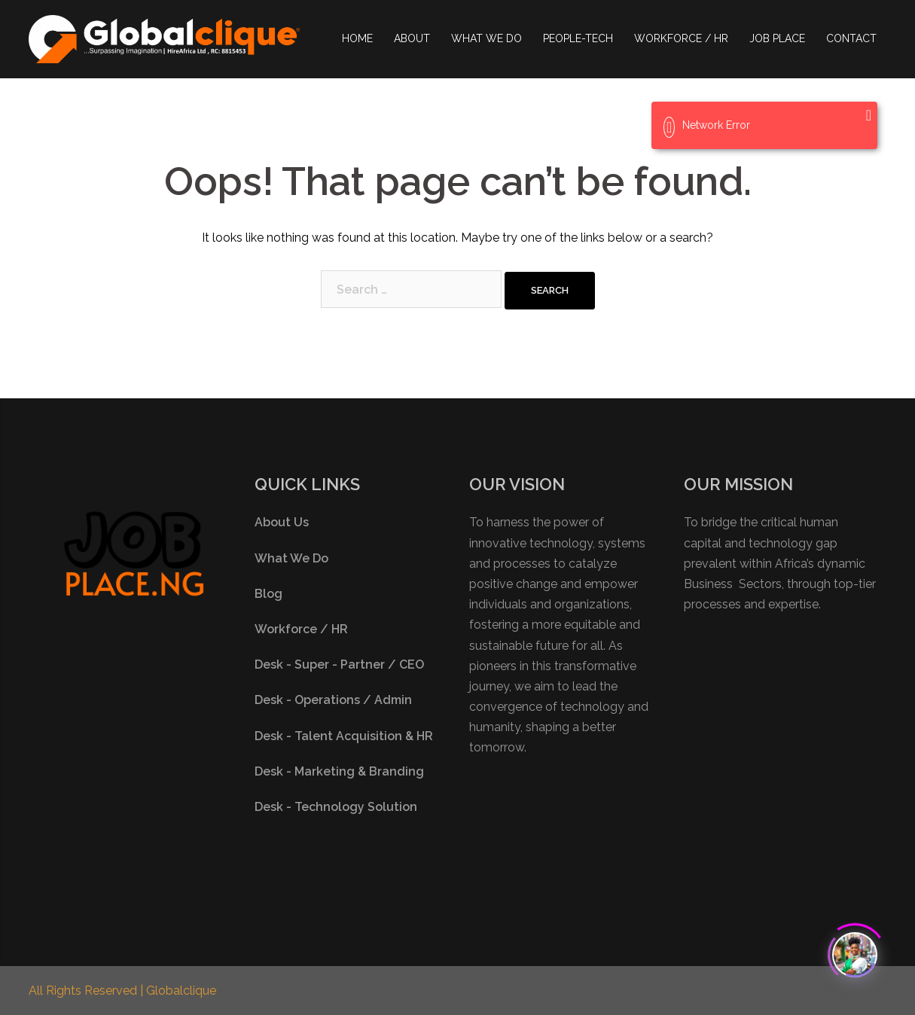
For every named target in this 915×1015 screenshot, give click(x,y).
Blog (268, 594)
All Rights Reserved (84, 990)
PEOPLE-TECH (578, 38)
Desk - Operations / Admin (333, 700)
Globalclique (181, 990)
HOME (357, 38)
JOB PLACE (777, 38)
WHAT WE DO (486, 38)
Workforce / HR (301, 629)
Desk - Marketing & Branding (339, 771)
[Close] (868, 115)
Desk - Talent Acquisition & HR (344, 736)
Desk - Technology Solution (336, 807)
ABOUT (412, 38)
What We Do (291, 558)
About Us (282, 522)
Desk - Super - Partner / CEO (339, 664)
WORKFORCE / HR (681, 38)
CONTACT (851, 38)
